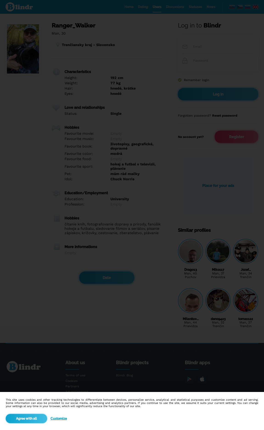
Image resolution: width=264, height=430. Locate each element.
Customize (59, 418)
